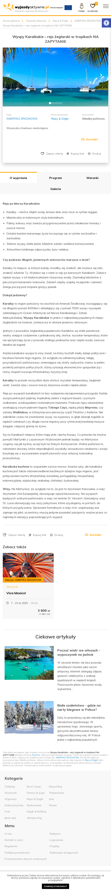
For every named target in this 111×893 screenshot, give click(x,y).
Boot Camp (34, 786)
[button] (11, 77)
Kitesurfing (55, 786)
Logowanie (56, 839)
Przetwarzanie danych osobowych (26, 858)
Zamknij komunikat (55, 886)
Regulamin (11, 846)
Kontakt (89, 139)
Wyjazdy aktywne (36, 20)
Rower (53, 805)
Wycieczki (12, 586)
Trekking (10, 786)
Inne (51, 798)
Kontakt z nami (14, 839)
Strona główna (11, 20)
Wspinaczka (56, 792)
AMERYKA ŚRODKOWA (88, 20)
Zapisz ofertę (54, 153)
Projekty (54, 846)
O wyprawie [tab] (18, 177)
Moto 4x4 (10, 817)
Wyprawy (11, 798)
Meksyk (9, 579)
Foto (7, 811)
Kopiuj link (75, 153)
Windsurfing (34, 817)
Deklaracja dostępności (64, 852)
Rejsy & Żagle (60, 20)
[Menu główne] (105, 6)
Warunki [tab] (92, 177)
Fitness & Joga (35, 792)
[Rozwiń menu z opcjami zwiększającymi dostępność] (106, 23)
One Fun (36, 754)
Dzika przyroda (14, 805)
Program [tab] (55, 177)
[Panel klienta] (81, 7)
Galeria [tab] (55, 188)
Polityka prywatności (17, 852)
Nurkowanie (34, 805)
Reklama (55, 833)
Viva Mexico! (16, 593)
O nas (8, 833)
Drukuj (94, 153)
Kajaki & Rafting (36, 811)
